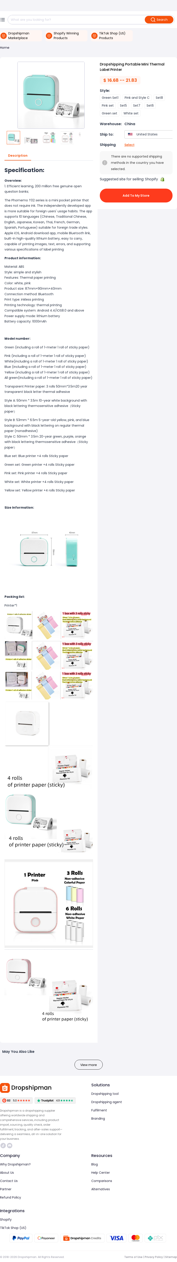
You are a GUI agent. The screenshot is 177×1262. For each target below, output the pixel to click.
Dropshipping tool (105, 1093)
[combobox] (151, 134)
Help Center (100, 1172)
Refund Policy (10, 1197)
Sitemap (171, 1257)
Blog (94, 1164)
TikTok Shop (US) (13, 1228)
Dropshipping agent (106, 1102)
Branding (98, 1118)
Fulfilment (99, 1110)
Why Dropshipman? (15, 1164)
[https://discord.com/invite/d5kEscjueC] (9, 1145)
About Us (7, 1172)
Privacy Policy (154, 1257)
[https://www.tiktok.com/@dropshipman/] (3, 1145)
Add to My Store (136, 195)
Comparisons (101, 1181)
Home (4, 47)
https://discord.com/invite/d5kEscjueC (9, 1145)
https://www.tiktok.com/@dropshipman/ (3, 1145)
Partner (5, 1189)
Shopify (6, 1219)
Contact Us (9, 1181)
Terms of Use (133, 1257)
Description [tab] (17, 155)
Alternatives (100, 1189)
